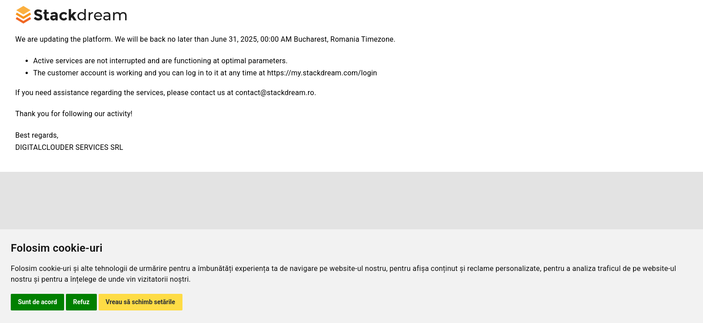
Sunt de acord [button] (37, 302)
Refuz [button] (81, 302)
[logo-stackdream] (71, 8)
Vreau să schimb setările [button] (140, 302)
